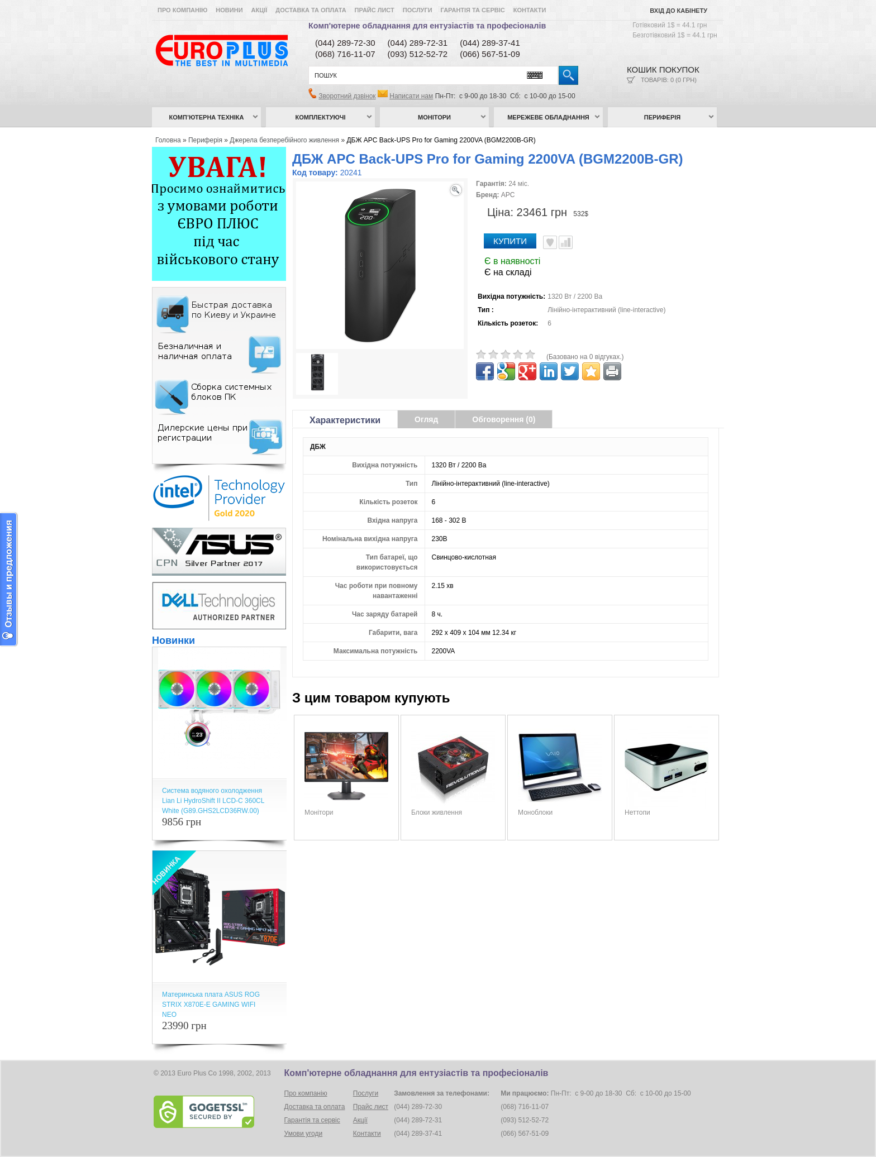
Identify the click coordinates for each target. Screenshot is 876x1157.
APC (508, 195)
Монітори (434, 117)
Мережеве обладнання (548, 117)
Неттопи (637, 812)
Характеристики (345, 420)
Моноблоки (535, 812)
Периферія (662, 117)
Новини (229, 10)
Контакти (529, 10)
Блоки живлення (436, 812)
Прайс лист (374, 10)
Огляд (426, 419)
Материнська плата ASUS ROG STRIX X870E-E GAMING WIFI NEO (211, 1005)
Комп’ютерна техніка (206, 117)
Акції (259, 10)
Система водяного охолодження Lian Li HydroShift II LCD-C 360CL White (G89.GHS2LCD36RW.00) (213, 801)
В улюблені (550, 242)
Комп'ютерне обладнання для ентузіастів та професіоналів (427, 25)
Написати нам (411, 96)
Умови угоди (303, 1133)
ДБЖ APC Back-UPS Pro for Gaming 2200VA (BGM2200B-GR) (440, 140)
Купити (510, 241)
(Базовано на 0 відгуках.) (585, 357)
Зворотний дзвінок (346, 96)
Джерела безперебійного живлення (284, 140)
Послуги (417, 10)
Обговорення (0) (503, 419)
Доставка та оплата (310, 10)
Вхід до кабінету (678, 10)
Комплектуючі (321, 117)
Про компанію (182, 10)
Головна (168, 140)
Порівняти (566, 242)
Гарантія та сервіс (473, 10)
